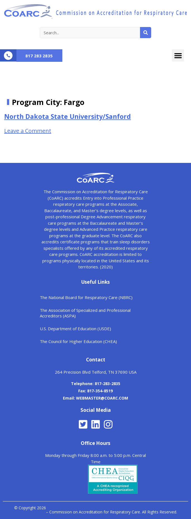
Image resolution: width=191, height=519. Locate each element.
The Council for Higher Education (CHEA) (78, 341)
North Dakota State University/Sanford (67, 116)
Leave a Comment (27, 130)
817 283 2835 (39, 55)
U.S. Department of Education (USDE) (75, 328)
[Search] (145, 32)
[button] (178, 55)
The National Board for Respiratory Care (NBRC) (86, 297)
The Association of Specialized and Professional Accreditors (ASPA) (85, 313)
